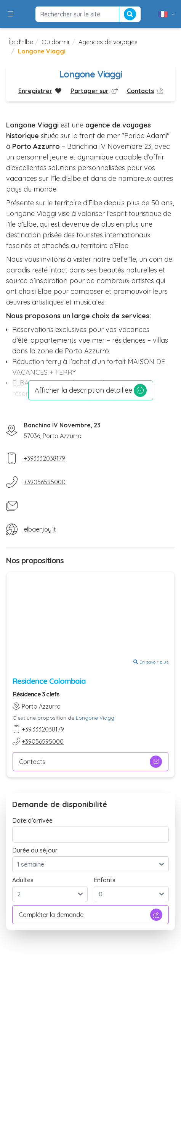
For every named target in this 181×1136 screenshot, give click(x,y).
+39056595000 (45, 482)
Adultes (23, 880)
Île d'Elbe (21, 42)
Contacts (90, 762)
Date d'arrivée (32, 820)
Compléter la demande (90, 915)
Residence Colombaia (49, 681)
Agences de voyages (108, 42)
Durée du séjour (35, 850)
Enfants (104, 880)
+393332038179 (44, 458)
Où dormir (56, 42)
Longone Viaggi (95, 717)
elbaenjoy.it (40, 529)
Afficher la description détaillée (91, 390)
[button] (11, 14)
